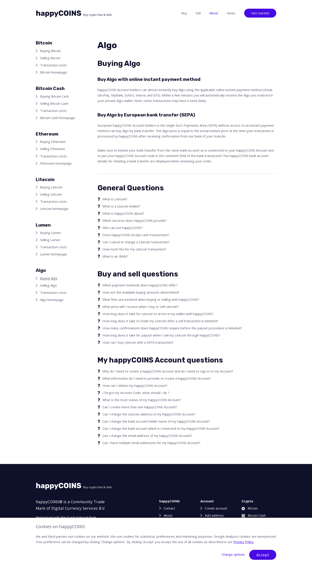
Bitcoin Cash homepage (57, 118)
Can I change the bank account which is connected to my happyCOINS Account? (160, 428)
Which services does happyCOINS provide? (134, 220)
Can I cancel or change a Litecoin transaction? (135, 242)
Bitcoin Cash (254, 515)
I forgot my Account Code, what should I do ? (135, 392)
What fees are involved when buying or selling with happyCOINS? (150, 299)
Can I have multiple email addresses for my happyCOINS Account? (151, 443)
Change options (233, 554)
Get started (260, 13)
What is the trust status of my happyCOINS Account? (141, 400)
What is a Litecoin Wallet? (121, 206)
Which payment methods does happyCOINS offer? (139, 285)
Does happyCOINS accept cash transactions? (135, 235)
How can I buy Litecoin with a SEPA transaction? (138, 342)
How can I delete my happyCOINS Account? (134, 385)
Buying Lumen (50, 232)
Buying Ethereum (53, 141)
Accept (262, 554)
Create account (216, 508)
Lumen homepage (53, 254)
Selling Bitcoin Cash (54, 103)
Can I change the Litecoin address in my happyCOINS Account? (148, 414)
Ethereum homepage (56, 163)
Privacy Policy (243, 542)
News (231, 13)
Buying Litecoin (51, 187)
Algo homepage (51, 299)
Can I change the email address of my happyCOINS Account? (147, 435)
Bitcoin (250, 508)
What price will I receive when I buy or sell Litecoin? (140, 306)
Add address (214, 515)
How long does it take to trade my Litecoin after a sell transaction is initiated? (160, 321)
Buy (184, 13)
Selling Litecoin (51, 194)
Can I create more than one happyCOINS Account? (139, 407)
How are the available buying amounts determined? (140, 292)
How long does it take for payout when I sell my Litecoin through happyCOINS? (161, 335)
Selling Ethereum (52, 149)
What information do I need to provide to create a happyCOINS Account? (156, 378)
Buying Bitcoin (50, 51)
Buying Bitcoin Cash (54, 96)
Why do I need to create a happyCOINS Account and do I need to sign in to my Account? (167, 371)
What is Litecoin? (114, 199)
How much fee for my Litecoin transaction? (134, 249)
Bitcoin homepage (53, 72)
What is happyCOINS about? (123, 213)
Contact (169, 508)
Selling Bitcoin (50, 58)
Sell (198, 13)
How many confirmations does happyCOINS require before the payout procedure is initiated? (172, 328)
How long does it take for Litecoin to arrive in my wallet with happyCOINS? (157, 314)
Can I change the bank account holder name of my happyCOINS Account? (156, 421)
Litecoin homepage (54, 208)
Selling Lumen (50, 240)
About (213, 13)
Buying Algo (48, 278)
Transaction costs (53, 65)
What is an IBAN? (115, 256)
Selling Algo (48, 285)
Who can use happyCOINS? (122, 227)
